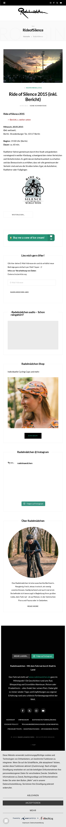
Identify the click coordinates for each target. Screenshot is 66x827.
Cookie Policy (11, 724)
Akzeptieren (33, 803)
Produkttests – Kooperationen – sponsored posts (33, 729)
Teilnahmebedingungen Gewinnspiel (40, 724)
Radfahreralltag (34, 88)
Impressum (23, 720)
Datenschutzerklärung (17, 274)
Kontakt (10, 720)
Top (33, 745)
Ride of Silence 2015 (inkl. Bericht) (33, 96)
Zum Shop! (33, 436)
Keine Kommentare (38, 106)
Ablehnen (33, 795)
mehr (33, 810)
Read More (33, 606)
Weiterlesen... (18, 215)
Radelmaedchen (26, 737)
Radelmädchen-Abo (19, 292)
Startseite (26, 36)
